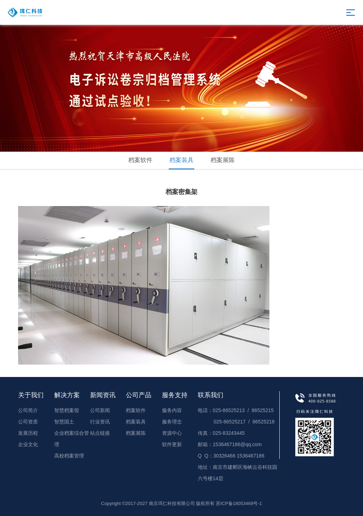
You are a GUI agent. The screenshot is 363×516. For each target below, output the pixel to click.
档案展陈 (223, 160)
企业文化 (28, 444)
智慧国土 (64, 422)
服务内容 (172, 410)
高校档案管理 (69, 456)
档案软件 (140, 160)
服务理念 (172, 422)
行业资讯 (100, 422)
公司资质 (28, 422)
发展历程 (28, 433)
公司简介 (28, 410)
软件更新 (172, 444)
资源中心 (172, 433)
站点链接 (100, 433)
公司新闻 (100, 410)
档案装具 (181, 160)
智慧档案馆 (66, 410)
